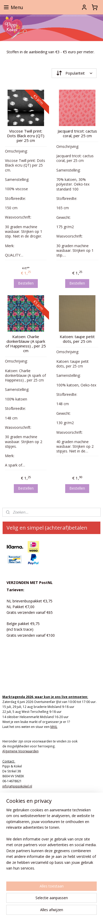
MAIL (53, 727)
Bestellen (26, 282)
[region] (51, 841)
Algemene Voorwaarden (20, 751)
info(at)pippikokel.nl (17, 786)
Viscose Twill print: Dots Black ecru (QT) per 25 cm (25, 136)
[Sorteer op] (74, 73)
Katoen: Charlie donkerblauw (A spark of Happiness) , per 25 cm (25, 343)
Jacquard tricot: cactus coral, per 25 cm (77, 133)
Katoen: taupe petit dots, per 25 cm (77, 338)
